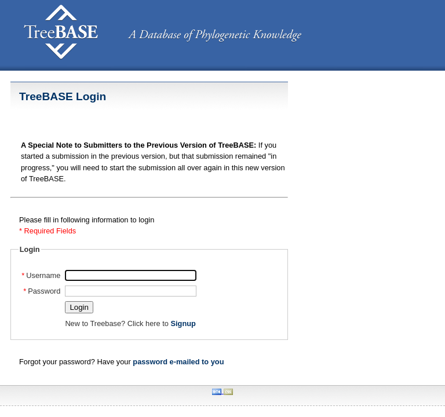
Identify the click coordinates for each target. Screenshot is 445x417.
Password (42, 291)
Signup (182, 323)
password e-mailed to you (178, 361)
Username (41, 275)
